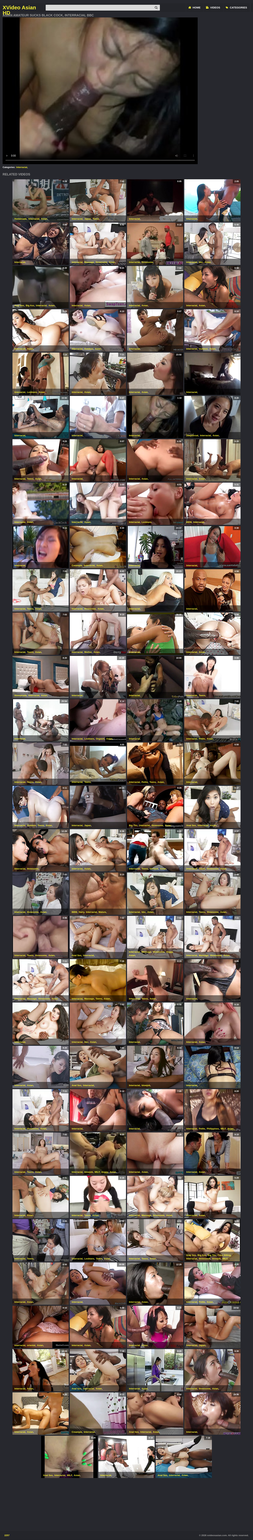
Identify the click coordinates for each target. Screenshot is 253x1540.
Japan (87, 219)
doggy (169, 952)
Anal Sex (19, 305)
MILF (223, 1128)
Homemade (20, 219)
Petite (202, 738)
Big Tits (133, 825)
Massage (89, 262)
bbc (201, 262)
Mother (88, 652)
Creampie (77, 565)
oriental (31, 1345)
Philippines (213, 1128)
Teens (96, 219)
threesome (101, 262)
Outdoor (88, 348)
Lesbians (32, 392)
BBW (189, 522)
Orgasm (100, 738)
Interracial (21, 167)
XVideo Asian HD (19, 7)
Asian (44, 219)
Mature (102, 912)
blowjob (154, 868)
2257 (6, 1535)
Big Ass (30, 305)
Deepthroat (192, 435)
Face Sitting (224, 1255)
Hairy (81, 912)
